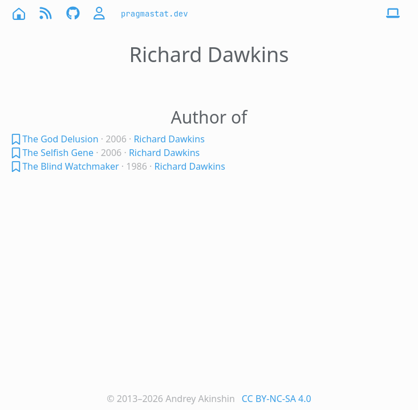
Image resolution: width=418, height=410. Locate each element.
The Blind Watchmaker (70, 166)
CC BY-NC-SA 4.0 (276, 398)
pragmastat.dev (154, 14)
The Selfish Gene (58, 152)
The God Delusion (60, 139)
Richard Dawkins (168, 139)
